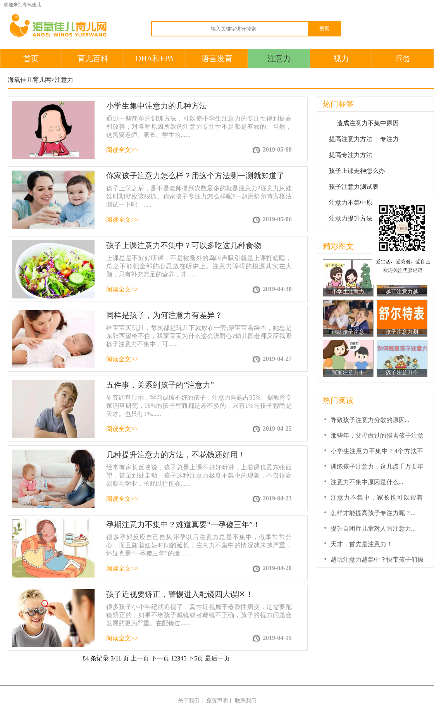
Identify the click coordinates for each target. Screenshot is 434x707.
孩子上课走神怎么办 (357, 170)
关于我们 (189, 701)
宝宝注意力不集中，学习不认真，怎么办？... (348, 373)
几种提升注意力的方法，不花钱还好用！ (176, 454)
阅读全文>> (122, 150)
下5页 (195, 658)
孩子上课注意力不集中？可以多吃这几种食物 (183, 245)
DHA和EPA (155, 58)
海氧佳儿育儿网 (29, 79)
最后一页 (217, 658)
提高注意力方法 (350, 139)
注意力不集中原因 (354, 202)
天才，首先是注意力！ (362, 544)
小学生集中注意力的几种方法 (156, 106)
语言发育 (217, 58)
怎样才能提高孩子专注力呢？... (373, 513)
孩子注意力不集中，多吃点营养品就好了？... (402, 373)
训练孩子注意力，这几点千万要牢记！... (348, 332)
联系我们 (246, 701)
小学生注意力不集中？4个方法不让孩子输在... (348, 292)
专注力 (389, 139)
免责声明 (217, 701)
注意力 (279, 58)
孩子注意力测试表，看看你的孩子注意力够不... (402, 332)
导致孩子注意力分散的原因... (370, 420)
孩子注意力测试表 (354, 186)
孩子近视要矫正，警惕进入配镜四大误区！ (179, 594)
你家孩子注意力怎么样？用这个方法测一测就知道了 (195, 175)
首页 (31, 58)
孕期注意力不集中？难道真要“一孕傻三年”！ (183, 524)
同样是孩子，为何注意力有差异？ (164, 315)
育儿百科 (93, 58)
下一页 (160, 658)
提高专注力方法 (350, 155)
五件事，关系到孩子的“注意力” (160, 385)
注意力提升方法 (350, 218)
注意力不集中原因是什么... (367, 482)
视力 (341, 58)
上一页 (140, 658)
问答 (403, 58)
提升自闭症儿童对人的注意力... (373, 528)
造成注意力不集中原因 (368, 123)
